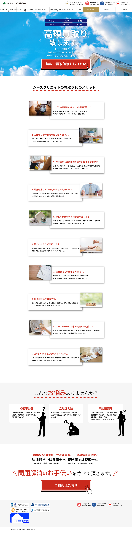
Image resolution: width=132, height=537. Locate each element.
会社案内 (107, 9)
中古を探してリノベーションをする (25, 10)
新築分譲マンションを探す (58, 10)
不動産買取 (90, 9)
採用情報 (124, 9)
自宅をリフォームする (74, 9)
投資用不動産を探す (41, 9)
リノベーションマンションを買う (8, 10)
